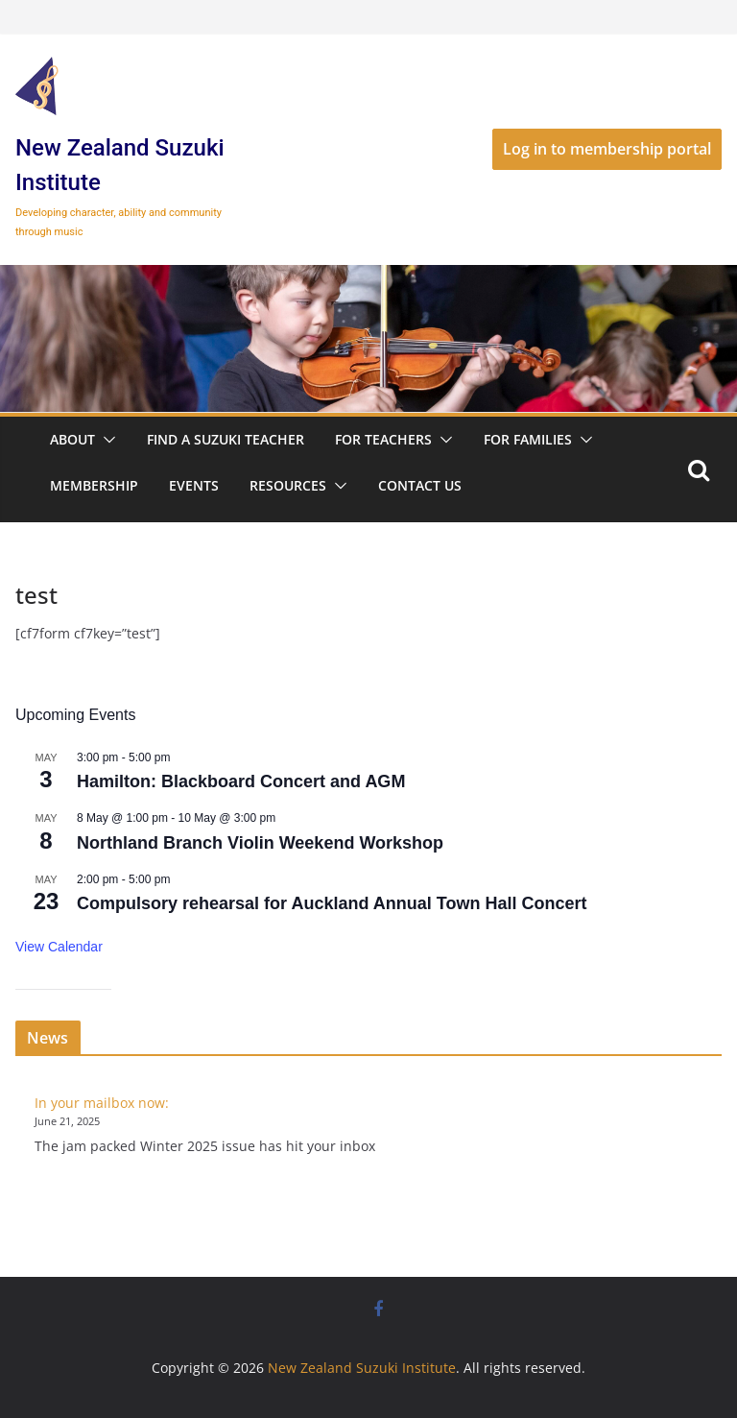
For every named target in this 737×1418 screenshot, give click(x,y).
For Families (528, 439)
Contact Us (420, 485)
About (72, 439)
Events (194, 485)
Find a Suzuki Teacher (225, 439)
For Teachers (383, 439)
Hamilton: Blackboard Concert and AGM (241, 781)
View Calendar (59, 946)
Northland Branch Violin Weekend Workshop (260, 843)
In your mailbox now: (102, 1103)
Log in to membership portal (607, 148)
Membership (94, 485)
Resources (288, 485)
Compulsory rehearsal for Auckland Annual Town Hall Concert (331, 903)
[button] (105, 439)
